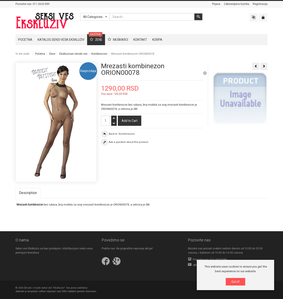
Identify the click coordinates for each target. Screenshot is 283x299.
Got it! (235, 282)
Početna (40, 53)
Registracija (260, 4)
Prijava (216, 4)
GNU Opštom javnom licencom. (79, 291)
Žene (52, 53)
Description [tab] (28, 193)
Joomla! (19, 291)
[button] (205, 73)
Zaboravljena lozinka (236, 4)
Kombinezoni (99, 53)
